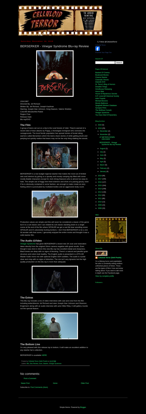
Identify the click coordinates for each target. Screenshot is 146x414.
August (103, 149)
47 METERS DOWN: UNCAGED (107, 138)
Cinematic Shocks (102, 80)
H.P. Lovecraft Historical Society (107, 96)
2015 (100, 185)
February (103, 168)
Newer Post (25, 383)
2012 (100, 195)
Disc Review (34, 363)
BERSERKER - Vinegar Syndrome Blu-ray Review (110, 143)
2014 (100, 189)
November (104, 134)
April (102, 162)
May (102, 158)
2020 (100, 125)
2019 (100, 128)
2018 (100, 176)
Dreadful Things (101, 87)
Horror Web (99, 91)
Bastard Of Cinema (102, 73)
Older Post (85, 383)
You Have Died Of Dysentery (106, 115)
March (102, 165)
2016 (100, 182)
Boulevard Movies (102, 75)
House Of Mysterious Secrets (106, 94)
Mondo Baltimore (101, 103)
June (102, 155)
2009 (100, 205)
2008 (100, 208)
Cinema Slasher (101, 77)
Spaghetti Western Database (106, 105)
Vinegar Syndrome (27, 244)
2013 (100, 192)
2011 (100, 198)
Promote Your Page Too (103, 52)
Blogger (83, 407)
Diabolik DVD (100, 82)
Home (55, 383)
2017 (100, 179)
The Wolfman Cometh (103, 110)
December (104, 131)
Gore (40, 363)
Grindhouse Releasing (103, 89)
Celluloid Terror (100, 45)
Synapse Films (100, 108)
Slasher (45, 363)
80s (28, 363)
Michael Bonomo (101, 101)
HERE (44, 355)
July (101, 152)
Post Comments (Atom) (39, 387)
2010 (100, 202)
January (103, 171)
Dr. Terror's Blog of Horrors (105, 84)
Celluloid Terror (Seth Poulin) (109, 258)
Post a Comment (30, 378)
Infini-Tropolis (100, 98)
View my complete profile (104, 276)
